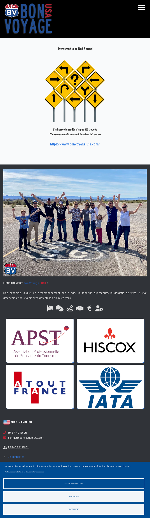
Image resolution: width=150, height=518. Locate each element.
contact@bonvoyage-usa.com (23, 438)
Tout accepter (74, 509)
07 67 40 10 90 (15, 433)
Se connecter (16, 457)
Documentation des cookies (35, 472)
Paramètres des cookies (74, 483)
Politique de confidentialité (14, 472)
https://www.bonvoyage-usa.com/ (75, 144)
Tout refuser (74, 496)
